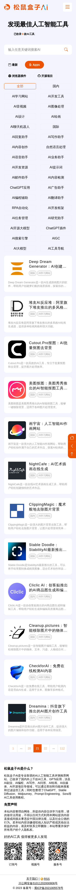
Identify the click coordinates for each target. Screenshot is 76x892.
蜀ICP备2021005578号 (48, 888)
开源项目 (45, 76)
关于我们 (32, 878)
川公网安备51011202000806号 (38, 883)
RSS (45, 878)
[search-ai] (32, 50)
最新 (13, 64)
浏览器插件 (17, 76)
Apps (34, 64)
